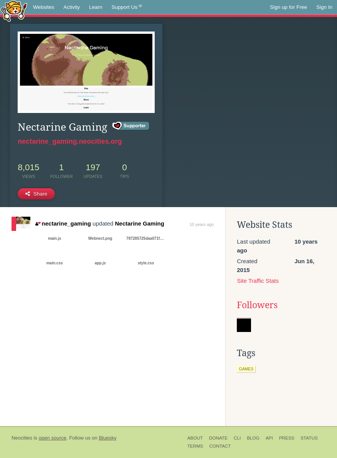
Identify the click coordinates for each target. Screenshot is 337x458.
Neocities (22, 438)
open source (52, 438)
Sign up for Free (288, 7)
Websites (43, 7)
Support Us (127, 7)
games (246, 369)
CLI (237, 438)
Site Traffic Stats (258, 280)
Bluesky (107, 438)
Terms (195, 446)
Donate (218, 438)
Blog (253, 438)
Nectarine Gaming (139, 223)
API (269, 438)
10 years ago (202, 224)
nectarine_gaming (63, 223)
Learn (95, 7)
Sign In (324, 7)
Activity (71, 7)
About (195, 438)
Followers (257, 305)
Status (309, 438)
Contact (220, 446)
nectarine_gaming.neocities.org (70, 141)
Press (286, 438)
